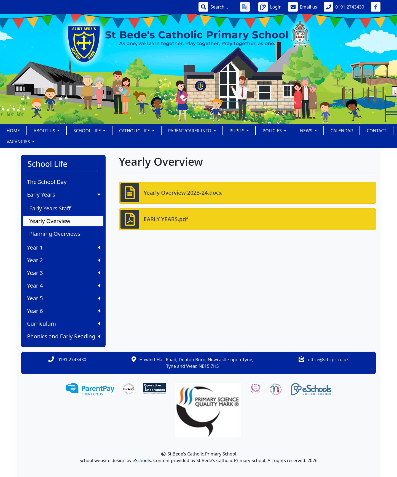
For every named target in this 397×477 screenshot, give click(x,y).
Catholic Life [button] (135, 131)
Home (13, 131)
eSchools (142, 460)
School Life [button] (87, 131)
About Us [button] (45, 131)
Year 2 (63, 260)
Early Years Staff (50, 208)
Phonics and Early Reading (63, 336)
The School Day (46, 182)
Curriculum (63, 323)
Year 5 (63, 298)
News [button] (306, 131)
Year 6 (63, 311)
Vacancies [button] (19, 142)
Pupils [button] (238, 131)
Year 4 (63, 285)
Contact (376, 131)
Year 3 (63, 273)
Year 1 (63, 247)
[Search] (222, 7)
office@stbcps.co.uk (328, 360)
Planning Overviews (54, 233)
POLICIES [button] (272, 131)
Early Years (64, 194)
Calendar (342, 131)
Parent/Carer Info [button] (190, 131)
